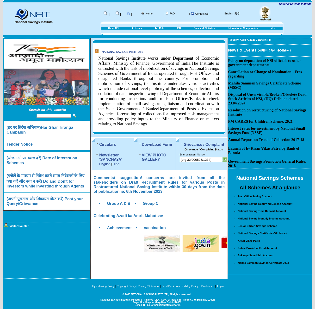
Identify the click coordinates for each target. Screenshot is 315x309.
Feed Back (167, 286)
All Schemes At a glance (269, 188)
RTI (179, 28)
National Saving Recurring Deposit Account (265, 203)
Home (149, 13)
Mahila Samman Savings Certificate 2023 (263, 262)
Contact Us (201, 13)
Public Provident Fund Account (257, 248)
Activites (137, 28)
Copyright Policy (126, 286)
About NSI (113, 28)
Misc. (274, 28)
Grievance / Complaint (204, 144)
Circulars (107, 144)
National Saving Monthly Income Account (264, 218)
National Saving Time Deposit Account (262, 211)
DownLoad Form (157, 144)
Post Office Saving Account (255, 196)
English (228, 13)
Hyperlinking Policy (103, 286)
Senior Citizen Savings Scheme (257, 226)
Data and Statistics (204, 28)
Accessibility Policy (187, 286)
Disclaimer (207, 286)
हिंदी (237, 13)
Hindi (116, 164)
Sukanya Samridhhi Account (255, 255)
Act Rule (159, 28)
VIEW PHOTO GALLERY (154, 157)
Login (220, 286)
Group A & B (118, 203)
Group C (151, 203)
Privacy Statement (148, 286)
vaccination (155, 227)
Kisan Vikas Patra (249, 240)
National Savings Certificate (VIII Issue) (262, 233)
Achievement (119, 227)
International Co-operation (243, 28)
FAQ (172, 13)
